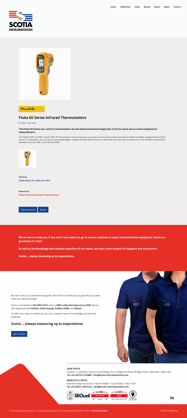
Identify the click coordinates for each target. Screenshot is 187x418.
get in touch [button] (19, 333)
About (157, 6)
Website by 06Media (169, 410)
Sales (137, 6)
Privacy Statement (99, 410)
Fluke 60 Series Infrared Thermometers (39, 195)
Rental (147, 6)
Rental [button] (43, 209)
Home (113, 6)
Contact (177, 6)
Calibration (125, 6)
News (166, 6)
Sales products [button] (28, 209)
